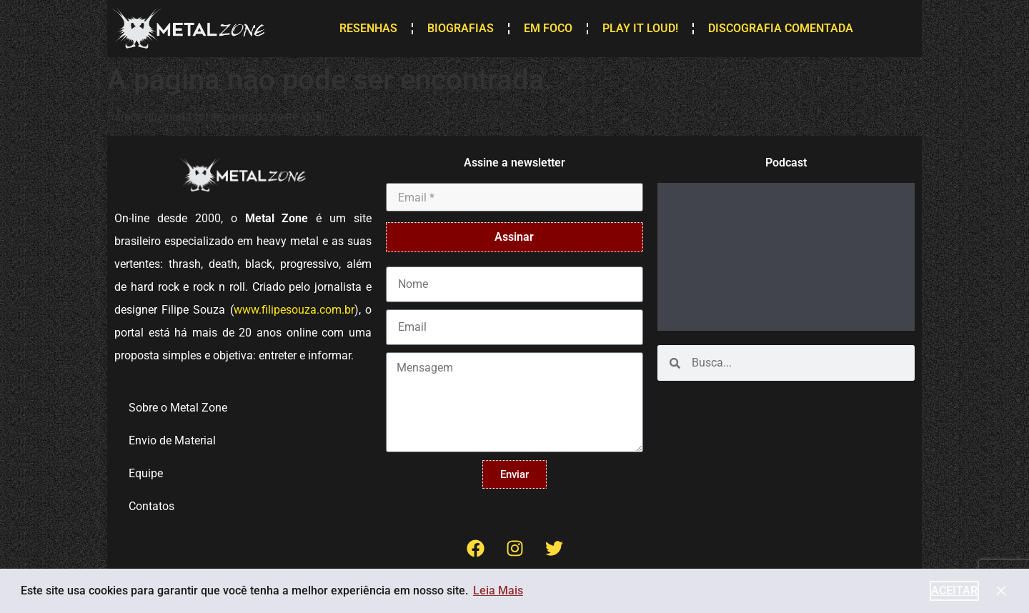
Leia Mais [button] (498, 590)
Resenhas (368, 28)
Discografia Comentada (780, 28)
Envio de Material (172, 440)
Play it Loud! (640, 28)
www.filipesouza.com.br (294, 310)
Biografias (460, 28)
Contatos (151, 506)
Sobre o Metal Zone (178, 407)
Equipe (146, 473)
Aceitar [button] (954, 590)
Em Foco (548, 28)
